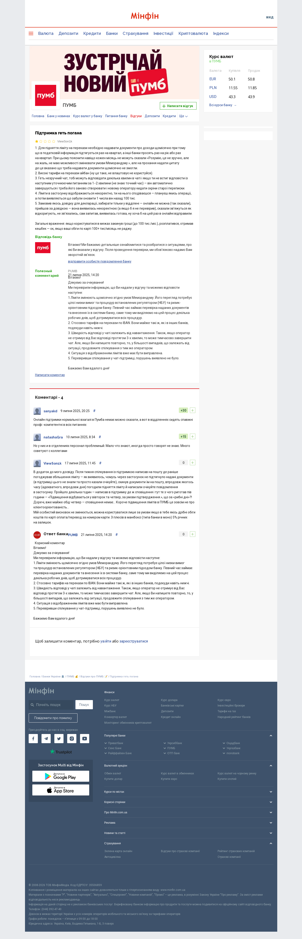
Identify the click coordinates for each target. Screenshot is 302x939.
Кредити (92, 33)
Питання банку (116, 116)
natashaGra (53, 437)
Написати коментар (50, 375)
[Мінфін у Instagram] (71, 738)
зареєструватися (133, 641)
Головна (38, 116)
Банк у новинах (58, 116)
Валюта (45, 33)
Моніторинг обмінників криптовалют (128, 722)
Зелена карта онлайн (118, 851)
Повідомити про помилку (53, 718)
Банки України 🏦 (53, 676)
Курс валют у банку (87, 116)
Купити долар (113, 779)
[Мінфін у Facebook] (33, 738)
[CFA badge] (39, 873)
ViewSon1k (64, 141)
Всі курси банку (220, 105)
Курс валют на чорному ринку (237, 773)
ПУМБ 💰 (72, 676)
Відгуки (136, 116)
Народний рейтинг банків (234, 717)
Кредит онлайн (171, 717)
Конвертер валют (115, 717)
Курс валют (111, 700)
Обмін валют (112, 773)
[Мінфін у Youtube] (84, 738)
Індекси (221, 33)
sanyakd (50, 411)
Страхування (135, 33)
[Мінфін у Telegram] (46, 738)
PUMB (72, 271)
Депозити (68, 33)
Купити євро (169, 779)
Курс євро (224, 700)
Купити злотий (227, 779)
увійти (105, 641)
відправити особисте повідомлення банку (99, 261)
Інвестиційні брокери (231, 705)
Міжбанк (110, 711)
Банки (112, 33)
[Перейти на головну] (151, 17)
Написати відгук (177, 106)
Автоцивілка (112, 857)
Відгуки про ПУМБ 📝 (94, 676)
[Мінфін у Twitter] (59, 738)
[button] (189, 55)
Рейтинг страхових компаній (236, 851)
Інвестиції (163, 33)
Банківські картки (172, 705)
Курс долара (169, 700)
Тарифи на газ (227, 711)
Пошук (84, 704)
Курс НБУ (110, 705)
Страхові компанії (229, 857)
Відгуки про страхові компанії (180, 851)
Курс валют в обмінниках (177, 773)
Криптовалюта (193, 33)
